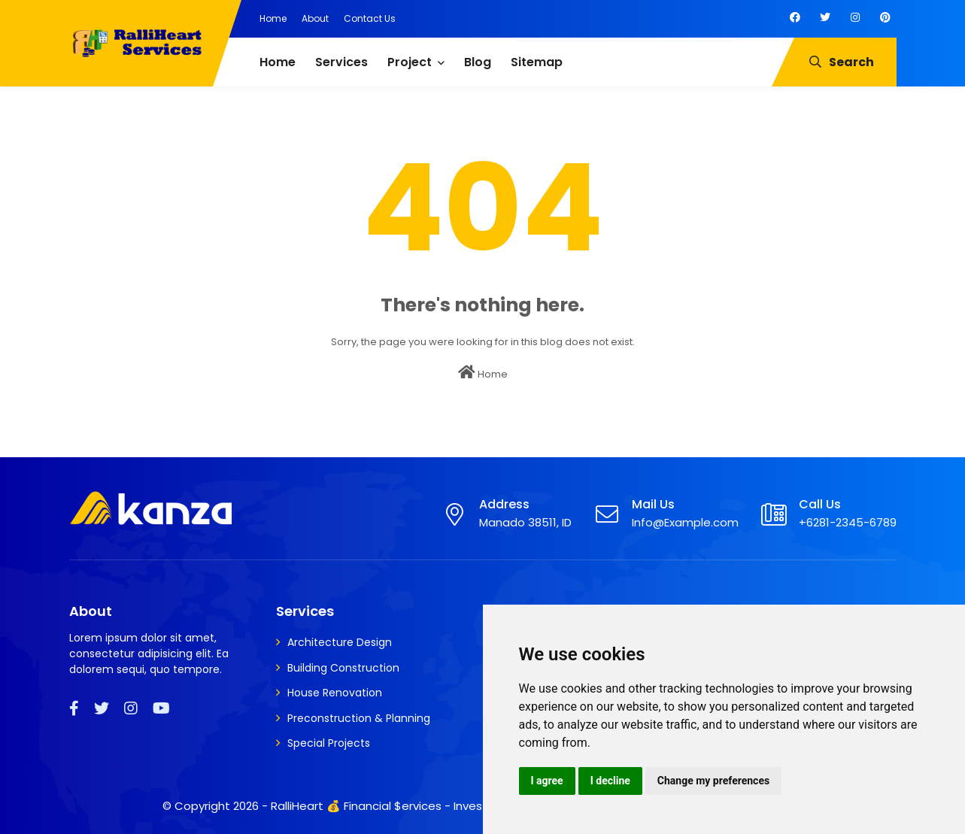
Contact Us (370, 18)
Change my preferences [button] (713, 781)
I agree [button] (547, 781)
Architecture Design (339, 642)
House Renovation (334, 692)
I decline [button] (610, 781)
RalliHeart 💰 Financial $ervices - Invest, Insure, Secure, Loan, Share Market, (478, 806)
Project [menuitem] (409, 62)
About (315, 18)
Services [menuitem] (341, 62)
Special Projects (328, 743)
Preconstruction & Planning (358, 718)
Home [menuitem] (277, 62)
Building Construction (343, 667)
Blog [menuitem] (477, 62)
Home (273, 18)
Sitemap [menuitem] (537, 62)
